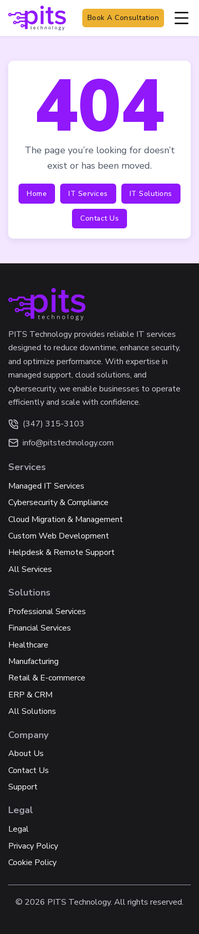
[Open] (181, 18)
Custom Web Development (58, 536)
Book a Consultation (123, 18)
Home (37, 194)
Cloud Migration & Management (65, 519)
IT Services (88, 194)
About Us (26, 753)
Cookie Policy (32, 862)
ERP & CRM (30, 694)
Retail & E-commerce (46, 678)
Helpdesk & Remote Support (61, 552)
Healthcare (28, 645)
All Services (30, 569)
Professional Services (47, 611)
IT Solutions (151, 194)
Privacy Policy (33, 846)
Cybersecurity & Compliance (58, 502)
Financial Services (39, 628)
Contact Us (99, 218)
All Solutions (32, 711)
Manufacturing (33, 661)
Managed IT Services (46, 486)
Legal (18, 829)
